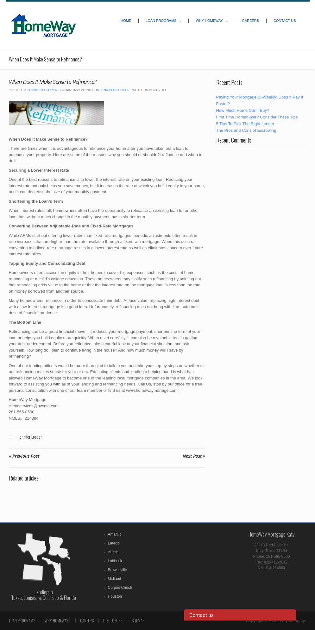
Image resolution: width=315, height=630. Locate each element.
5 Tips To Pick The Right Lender (245, 123)
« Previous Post (24, 456)
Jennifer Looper (42, 90)
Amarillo (115, 534)
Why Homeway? (58, 620)
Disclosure (112, 620)
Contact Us (285, 20)
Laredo (114, 543)
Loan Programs (161, 20)
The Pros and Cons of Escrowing (246, 130)
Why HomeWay (209, 20)
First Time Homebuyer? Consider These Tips (257, 117)
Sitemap (138, 620)
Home (126, 20)
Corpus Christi (120, 587)
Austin (113, 552)
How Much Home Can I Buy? (242, 110)
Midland (114, 578)
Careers (250, 20)
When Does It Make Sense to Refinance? (52, 82)
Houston (115, 596)
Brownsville (117, 570)
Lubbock (115, 561)
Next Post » (194, 456)
